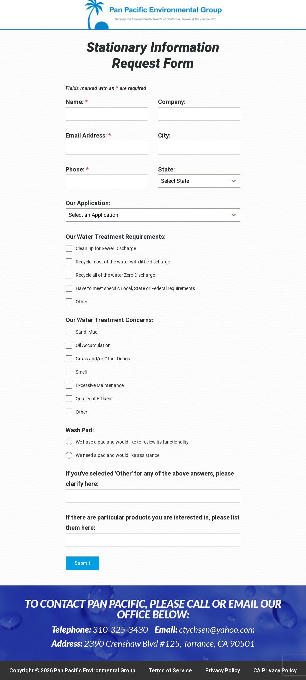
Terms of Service (170, 670)
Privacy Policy (222, 670)
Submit (82, 563)
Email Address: (88, 135)
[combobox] (199, 181)
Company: (172, 101)
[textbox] (192, 181)
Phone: (77, 169)
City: (164, 135)
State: (166, 169)
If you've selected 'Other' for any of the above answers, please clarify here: (150, 478)
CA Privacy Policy (275, 670)
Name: (77, 101)
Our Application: (88, 202)
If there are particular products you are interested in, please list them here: (153, 522)
